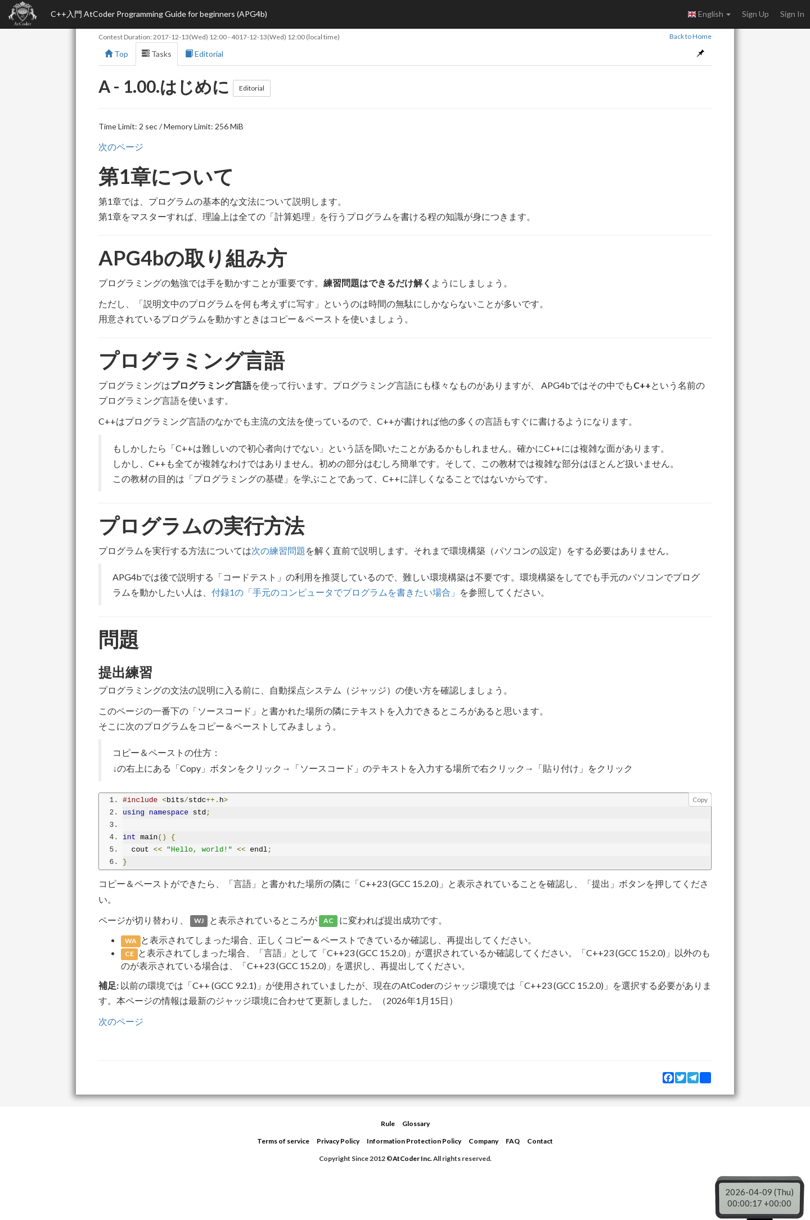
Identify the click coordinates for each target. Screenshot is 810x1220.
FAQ (513, 1141)
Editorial (204, 53)
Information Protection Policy (414, 1141)
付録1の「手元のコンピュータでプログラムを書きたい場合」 (336, 592)
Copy (700, 799)
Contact (540, 1141)
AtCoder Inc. (412, 1158)
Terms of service (283, 1141)
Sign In (792, 14)
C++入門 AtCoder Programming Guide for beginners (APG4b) (159, 14)
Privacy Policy (338, 1141)
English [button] (709, 14)
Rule (388, 1123)
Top (116, 53)
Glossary (416, 1123)
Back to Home (690, 36)
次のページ (120, 146)
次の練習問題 (278, 550)
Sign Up (755, 14)
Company (483, 1141)
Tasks (157, 53)
